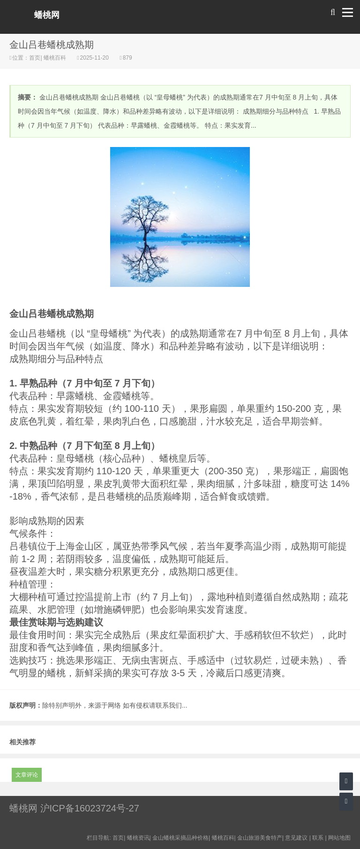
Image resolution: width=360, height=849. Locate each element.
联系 (317, 837)
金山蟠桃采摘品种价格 (180, 837)
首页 (34, 57)
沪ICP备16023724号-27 (89, 808)
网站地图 (339, 837)
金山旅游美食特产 (259, 837)
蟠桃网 (47, 15)
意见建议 (296, 837)
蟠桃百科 (55, 57)
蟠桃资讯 (138, 837)
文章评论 (26, 775)
